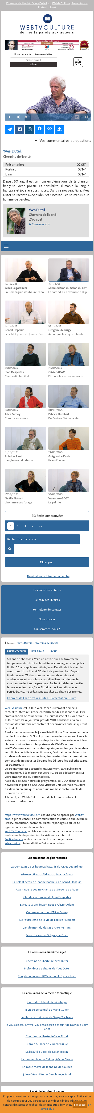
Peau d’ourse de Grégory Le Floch (47, 935)
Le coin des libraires (47, 600)
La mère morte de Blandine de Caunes (47, 1067)
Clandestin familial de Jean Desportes (47, 897)
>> (40, 526)
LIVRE (53, 651)
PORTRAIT (37, 651)
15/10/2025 (11, 410)
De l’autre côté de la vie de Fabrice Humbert (47, 919)
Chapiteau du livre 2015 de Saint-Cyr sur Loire (47, 976)
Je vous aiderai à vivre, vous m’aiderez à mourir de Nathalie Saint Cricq (47, 1026)
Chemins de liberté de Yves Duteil (47, 961)
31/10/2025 (11, 368)
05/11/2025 (54, 325)
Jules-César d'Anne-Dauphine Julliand (47, 1074)
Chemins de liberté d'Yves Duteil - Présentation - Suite (41, 698)
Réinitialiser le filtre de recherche (48, 576)
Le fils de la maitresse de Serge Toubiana (47, 1017)
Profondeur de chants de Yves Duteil (47, 968)
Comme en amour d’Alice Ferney (47, 912)
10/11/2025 (11, 325)
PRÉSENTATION (16, 651)
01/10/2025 (11, 452)
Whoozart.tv (12, 843)
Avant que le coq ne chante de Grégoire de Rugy (47, 889)
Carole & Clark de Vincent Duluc (47, 1044)
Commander (41, 224)
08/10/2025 (55, 410)
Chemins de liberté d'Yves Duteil (26, 3)
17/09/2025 (11, 494)
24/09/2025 (55, 452)
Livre (52, 7)
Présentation (80, 3)
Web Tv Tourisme (16, 831)
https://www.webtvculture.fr (22, 814)
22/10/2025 (55, 368)
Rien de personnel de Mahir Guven (47, 1009)
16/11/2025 (54, 283)
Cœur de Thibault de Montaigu (47, 1002)
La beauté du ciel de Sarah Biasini (47, 1051)
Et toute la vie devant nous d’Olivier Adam (47, 904)
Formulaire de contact (47, 609)
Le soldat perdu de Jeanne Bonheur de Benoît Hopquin (47, 882)
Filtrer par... (47, 562)
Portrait (42, 7)
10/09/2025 (55, 494)
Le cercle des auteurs (47, 590)
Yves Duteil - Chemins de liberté (37, 643)
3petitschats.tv (14, 839)
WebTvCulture (61, 3)
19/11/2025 (11, 283)
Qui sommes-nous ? (47, 629)
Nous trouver (47, 619)
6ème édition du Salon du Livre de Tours (47, 874)
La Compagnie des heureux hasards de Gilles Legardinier (47, 866)
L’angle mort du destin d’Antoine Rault (47, 927)
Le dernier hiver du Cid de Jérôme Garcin (47, 1059)
